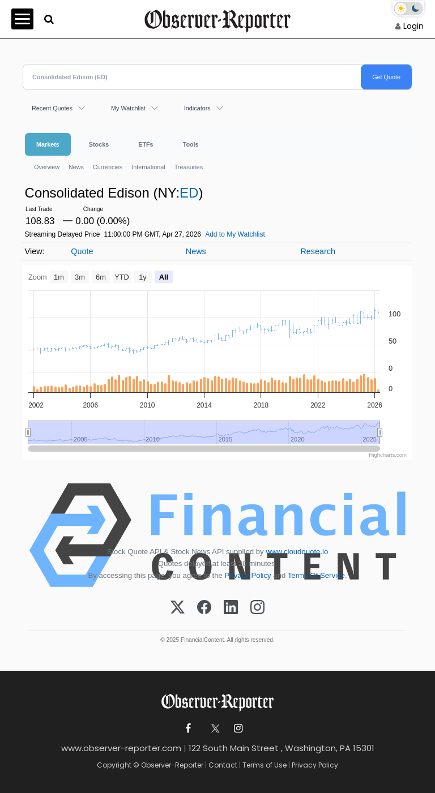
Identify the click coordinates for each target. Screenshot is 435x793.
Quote (82, 251)
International (148, 167)
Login (413, 26)
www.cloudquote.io (297, 551)
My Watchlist (128, 108)
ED (189, 192)
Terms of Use (264, 765)
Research (317, 251)
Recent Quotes (52, 108)
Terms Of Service (316, 575)
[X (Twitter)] (177, 607)
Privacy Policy (248, 575)
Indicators (197, 108)
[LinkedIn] (230, 607)
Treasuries (188, 167)
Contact (222, 765)
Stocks (99, 144)
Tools (191, 144)
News (76, 167)
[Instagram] (257, 607)
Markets (47, 144)
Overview (46, 167)
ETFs (145, 144)
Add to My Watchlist (235, 234)
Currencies (107, 167)
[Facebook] (204, 607)
